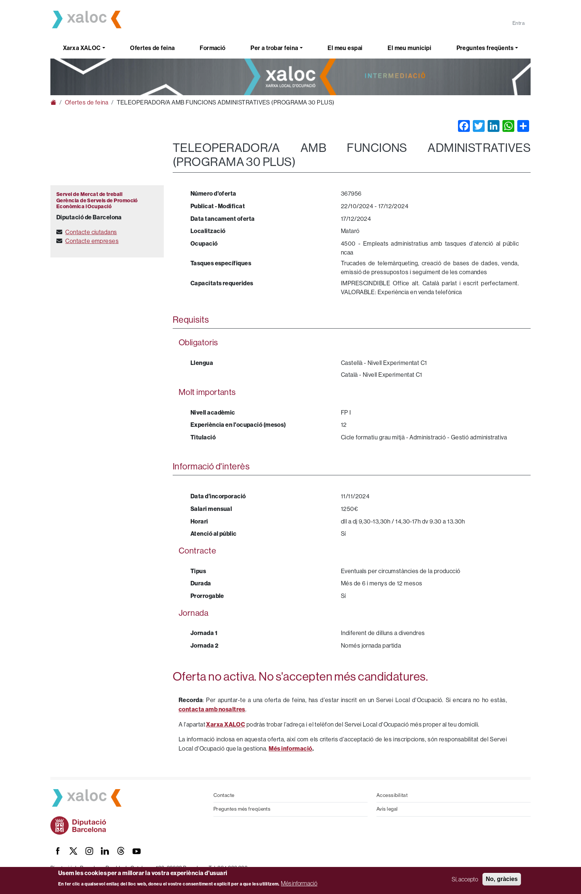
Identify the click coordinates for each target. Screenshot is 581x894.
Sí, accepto (465, 879)
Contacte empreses (92, 241)
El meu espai (345, 47)
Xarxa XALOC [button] (82, 47)
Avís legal (387, 809)
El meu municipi (409, 47)
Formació (213, 47)
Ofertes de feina (152, 47)
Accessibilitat (392, 795)
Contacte (224, 795)
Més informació (299, 883)
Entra (518, 23)
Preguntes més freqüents (241, 809)
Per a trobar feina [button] (274, 47)
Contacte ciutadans (91, 232)
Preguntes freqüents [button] (485, 47)
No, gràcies (502, 879)
